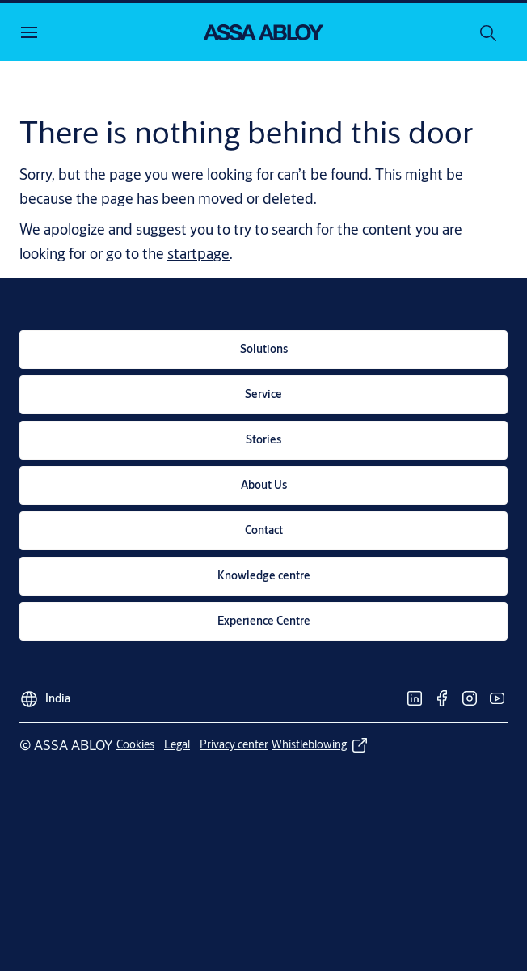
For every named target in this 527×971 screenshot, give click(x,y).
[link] (263, 349)
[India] (44, 694)
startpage (198, 253)
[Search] (489, 32)
